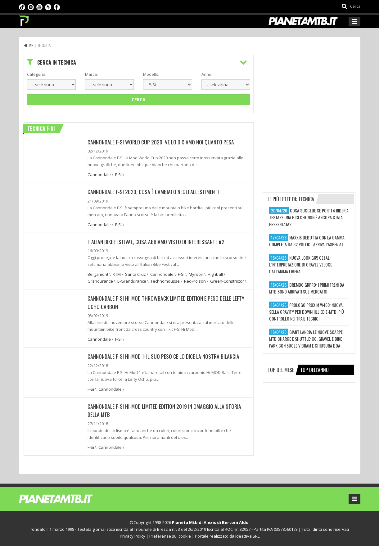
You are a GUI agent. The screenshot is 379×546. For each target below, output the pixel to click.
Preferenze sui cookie (170, 535)
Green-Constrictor (227, 281)
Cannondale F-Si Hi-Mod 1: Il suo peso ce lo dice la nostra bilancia (165, 356)
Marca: (91, 74)
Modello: (151, 74)
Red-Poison (195, 281)
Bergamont (98, 274)
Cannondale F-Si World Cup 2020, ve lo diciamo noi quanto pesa (162, 142)
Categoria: (36, 74)
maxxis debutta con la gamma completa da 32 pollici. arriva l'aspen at (307, 241)
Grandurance (100, 281)
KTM (117, 274)
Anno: (206, 74)
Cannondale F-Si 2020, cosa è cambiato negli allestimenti (155, 192)
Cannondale (99, 174)
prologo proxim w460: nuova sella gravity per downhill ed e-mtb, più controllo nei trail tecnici (306, 312)
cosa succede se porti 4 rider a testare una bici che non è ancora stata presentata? (309, 217)
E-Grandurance (131, 281)
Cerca (139, 99)
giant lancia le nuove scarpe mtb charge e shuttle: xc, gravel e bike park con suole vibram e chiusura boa (306, 339)
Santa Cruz (135, 274)
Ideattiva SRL (247, 535)
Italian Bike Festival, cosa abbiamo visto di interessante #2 (157, 241)
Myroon (196, 274)
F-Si (118, 174)
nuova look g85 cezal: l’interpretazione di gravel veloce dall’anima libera (300, 264)
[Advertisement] (309, 94)
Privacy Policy (132, 535)
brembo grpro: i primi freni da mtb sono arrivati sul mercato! (306, 288)
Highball (215, 274)
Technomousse (165, 281)
